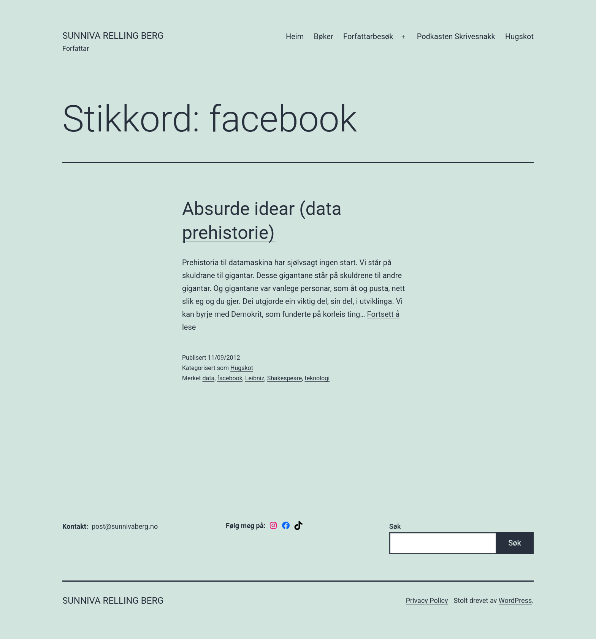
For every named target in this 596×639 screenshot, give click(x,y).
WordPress (515, 600)
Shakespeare (284, 378)
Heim (295, 36)
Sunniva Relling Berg (113, 35)
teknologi (317, 378)
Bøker (323, 36)
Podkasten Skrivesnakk (456, 36)
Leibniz (255, 378)
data (209, 378)
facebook (229, 378)
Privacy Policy (427, 600)
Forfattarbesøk (368, 36)
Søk (395, 526)
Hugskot (519, 36)
